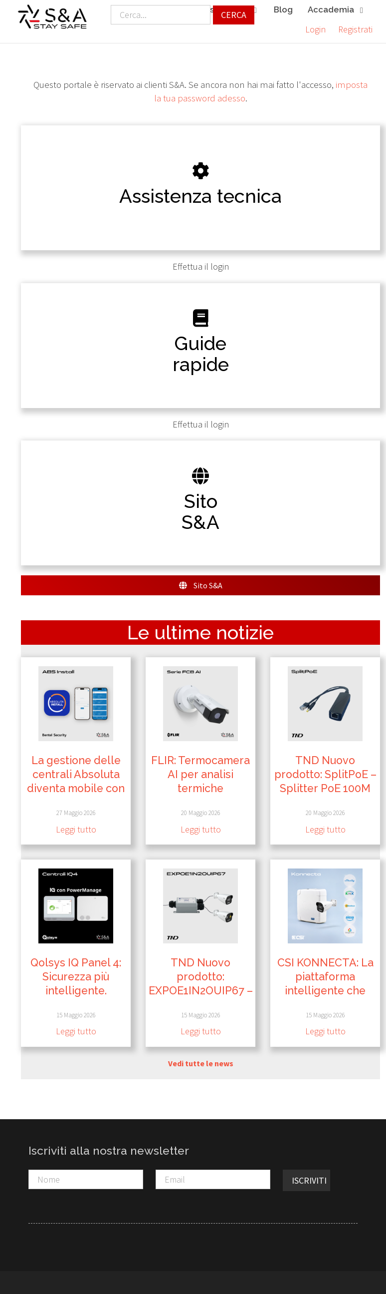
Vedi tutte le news (200, 1061)
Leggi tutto (76, 827)
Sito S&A (200, 583)
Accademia (336, 10)
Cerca (233, 14)
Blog (283, 9)
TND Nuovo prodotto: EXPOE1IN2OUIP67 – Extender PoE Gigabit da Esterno (201, 987)
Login (315, 29)
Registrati (355, 29)
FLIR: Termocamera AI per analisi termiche (200, 772)
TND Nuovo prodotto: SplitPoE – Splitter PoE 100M (325, 772)
